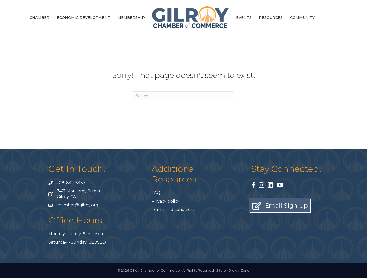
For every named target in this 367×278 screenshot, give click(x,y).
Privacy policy (165, 201)
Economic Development (83, 17)
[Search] (183, 95)
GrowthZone (239, 270)
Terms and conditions (173, 209)
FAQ (156, 192)
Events (244, 17)
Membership (131, 17)
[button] (280, 205)
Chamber (39, 17)
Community (302, 17)
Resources (271, 17)
